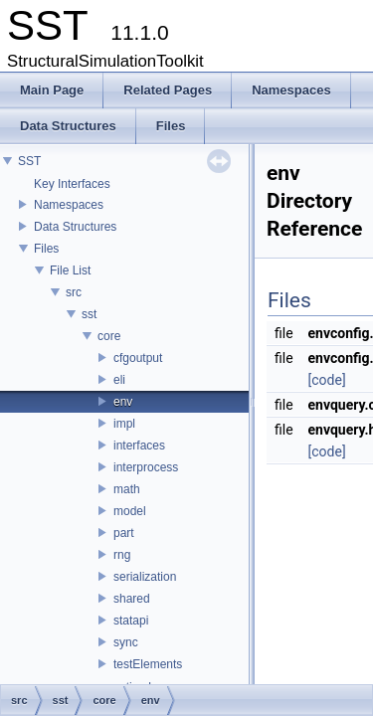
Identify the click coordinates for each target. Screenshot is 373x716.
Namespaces (68, 205)
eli (119, 380)
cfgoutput (137, 358)
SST (29, 161)
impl (124, 424)
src (74, 292)
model (129, 511)
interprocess (145, 467)
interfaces (139, 445)
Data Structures (75, 227)
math (126, 489)
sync (125, 642)
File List (70, 270)
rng (121, 555)
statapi (130, 620)
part (123, 533)
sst (89, 314)
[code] (327, 380)
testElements (147, 664)
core (108, 336)
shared (131, 599)
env (122, 402)
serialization (144, 577)
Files (46, 249)
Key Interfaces (72, 184)
